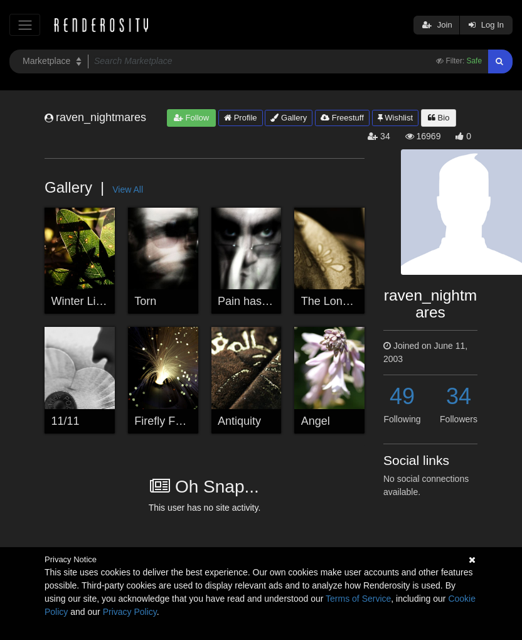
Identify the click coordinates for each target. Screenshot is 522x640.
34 (458, 396)
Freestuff (342, 117)
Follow (191, 117)
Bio (438, 117)
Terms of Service (358, 599)
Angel (315, 421)
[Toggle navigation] (24, 25)
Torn (145, 301)
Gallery (288, 117)
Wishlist (395, 117)
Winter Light (81, 301)
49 (402, 396)
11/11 (65, 421)
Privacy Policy (130, 612)
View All (127, 189)
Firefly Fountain (173, 421)
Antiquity (239, 421)
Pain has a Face (258, 301)
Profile (240, 117)
